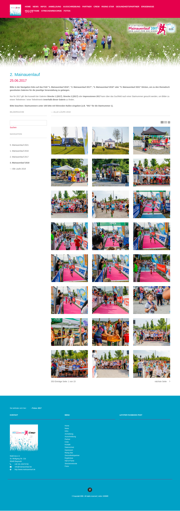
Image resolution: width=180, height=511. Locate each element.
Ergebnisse (148, 6)
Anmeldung (55, 6)
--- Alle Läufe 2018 (18, 169)
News (36, 6)
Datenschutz (69, 448)
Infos (44, 6)
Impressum (69, 450)
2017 (39, 408)
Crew (97, 6)
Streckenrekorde (51, 11)
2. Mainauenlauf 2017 (19, 157)
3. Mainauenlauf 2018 (20, 163)
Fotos (67, 11)
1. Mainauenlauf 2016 (19, 151)
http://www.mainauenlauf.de (24, 470)
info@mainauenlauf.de (23, 467)
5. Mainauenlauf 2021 (19, 145)
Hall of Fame (69, 461)
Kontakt (67, 445)
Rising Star (108, 6)
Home (28, 6)
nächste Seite (162, 382)
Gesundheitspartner (128, 6)
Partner (87, 6)
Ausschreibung (72, 6)
